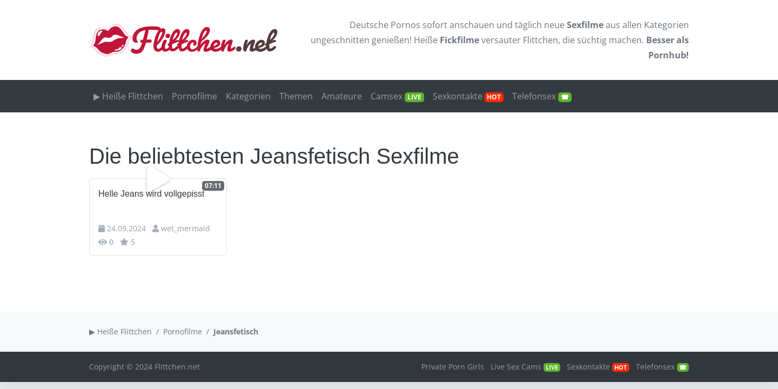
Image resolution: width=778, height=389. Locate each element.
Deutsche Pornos (385, 25)
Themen (296, 96)
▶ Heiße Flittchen (128, 96)
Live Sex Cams (525, 366)
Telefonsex (542, 96)
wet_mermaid (185, 228)
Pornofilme (194, 96)
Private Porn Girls (452, 366)
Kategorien (666, 25)
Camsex (397, 96)
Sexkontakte (468, 96)
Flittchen (540, 40)
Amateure (341, 96)
